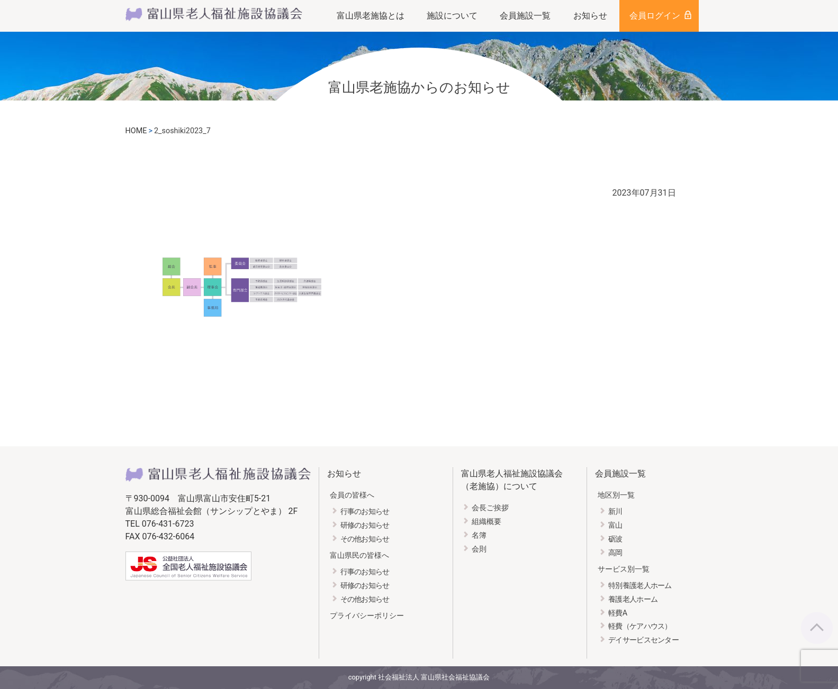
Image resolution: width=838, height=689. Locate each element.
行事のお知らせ (365, 511)
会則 (479, 549)
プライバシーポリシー (367, 615)
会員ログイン (654, 16)
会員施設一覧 (525, 16)
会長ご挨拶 (490, 507)
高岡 (615, 552)
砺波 (615, 539)
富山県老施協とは (370, 16)
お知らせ (590, 16)
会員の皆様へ (352, 495)
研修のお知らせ (365, 525)
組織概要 (486, 521)
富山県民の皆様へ (359, 555)
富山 (615, 525)
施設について (452, 16)
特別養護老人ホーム (640, 585)
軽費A (617, 613)
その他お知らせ (365, 539)
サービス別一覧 (624, 569)
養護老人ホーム (632, 599)
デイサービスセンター (643, 640)
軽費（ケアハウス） (640, 626)
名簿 (479, 535)
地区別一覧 (616, 495)
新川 (615, 511)
